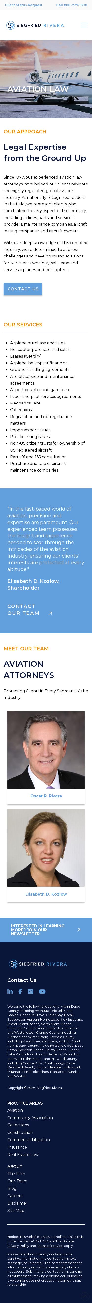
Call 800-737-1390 (71, 5)
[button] (84, 25)
